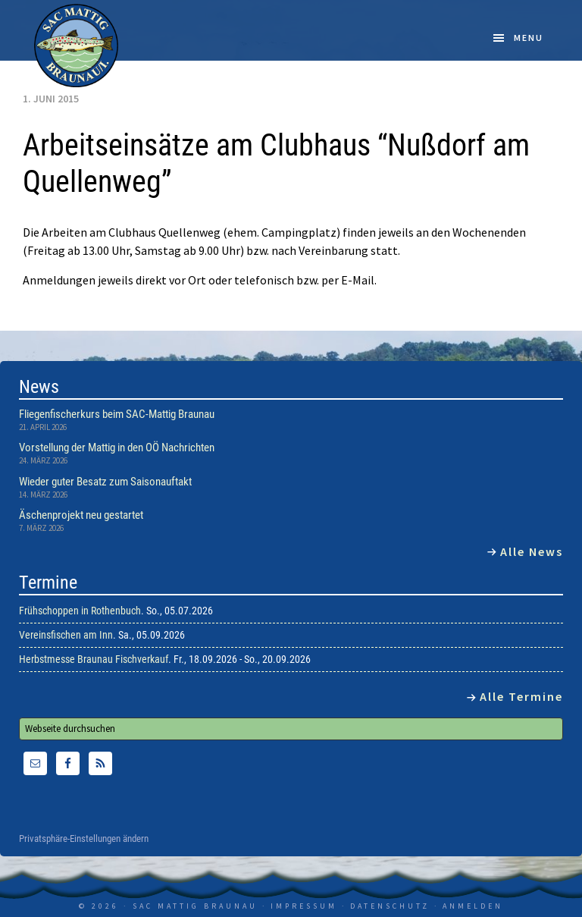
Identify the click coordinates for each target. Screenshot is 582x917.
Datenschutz (390, 906)
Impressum (304, 906)
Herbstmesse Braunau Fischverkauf (93, 659)
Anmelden (473, 906)
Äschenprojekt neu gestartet (81, 515)
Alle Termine (521, 696)
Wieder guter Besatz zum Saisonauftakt (105, 481)
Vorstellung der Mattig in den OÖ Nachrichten (116, 447)
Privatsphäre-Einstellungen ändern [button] (84, 839)
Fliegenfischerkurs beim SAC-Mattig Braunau (116, 414)
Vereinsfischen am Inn (66, 635)
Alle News (531, 551)
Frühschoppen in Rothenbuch (80, 611)
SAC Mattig (76, 45)
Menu (528, 37)
